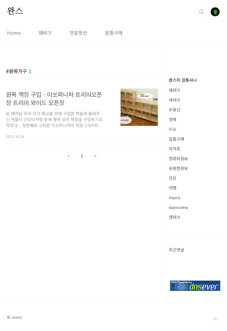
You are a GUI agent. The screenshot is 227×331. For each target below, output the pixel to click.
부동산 (174, 110)
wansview (178, 207)
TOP (215, 319)
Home (14, 32)
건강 (172, 178)
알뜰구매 (114, 32)
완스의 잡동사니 (183, 80)
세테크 (174, 100)
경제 (172, 119)
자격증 (174, 149)
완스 (15, 11)
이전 (68, 156)
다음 (94, 156)
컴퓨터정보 (178, 158)
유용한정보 (178, 168)
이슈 (172, 129)
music (175, 197)
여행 (172, 188)
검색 (201, 11)
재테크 (45, 32)
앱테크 (174, 217)
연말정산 (78, 32)
